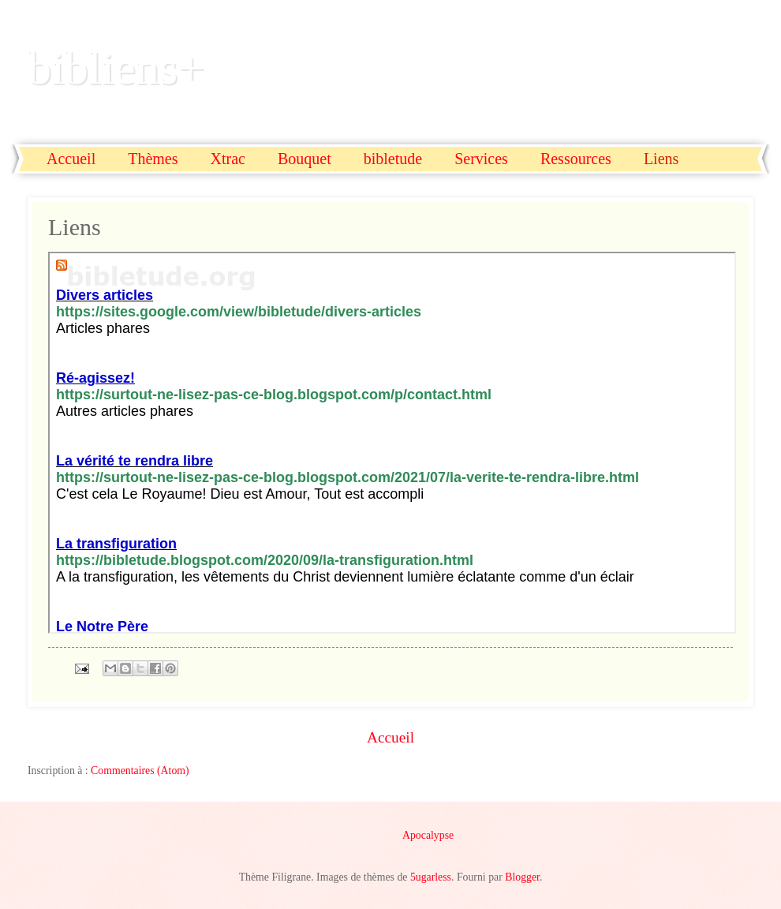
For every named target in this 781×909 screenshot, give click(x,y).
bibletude (393, 158)
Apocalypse (428, 835)
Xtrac (228, 158)
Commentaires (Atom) (140, 770)
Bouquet (304, 158)
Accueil (71, 158)
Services (481, 158)
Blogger (522, 877)
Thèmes (153, 158)
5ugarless (430, 877)
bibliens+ (116, 68)
